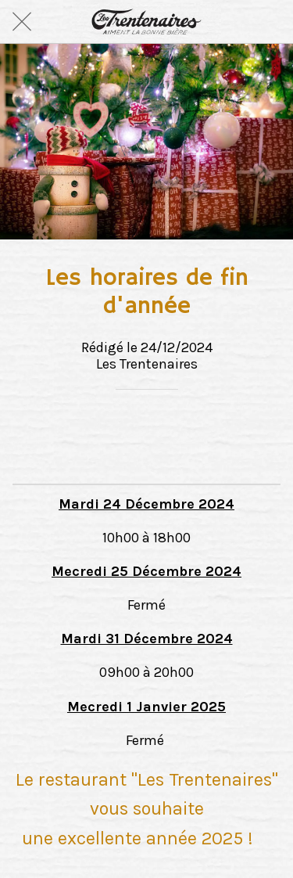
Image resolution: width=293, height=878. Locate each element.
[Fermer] (22, 22)
